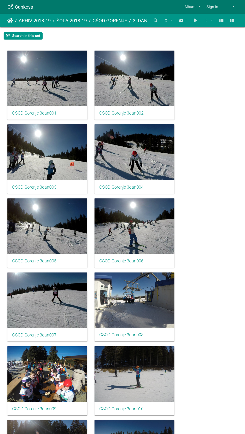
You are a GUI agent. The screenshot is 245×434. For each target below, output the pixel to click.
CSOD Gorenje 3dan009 (192, 244)
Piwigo (133, 424)
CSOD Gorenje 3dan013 (34, 381)
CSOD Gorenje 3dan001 (34, 107)
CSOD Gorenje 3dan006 (192, 176)
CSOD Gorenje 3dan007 (34, 244)
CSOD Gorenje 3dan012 (192, 312)
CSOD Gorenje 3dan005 (113, 176)
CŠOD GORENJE (110, 20)
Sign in (212, 7)
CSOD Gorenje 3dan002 (113, 107)
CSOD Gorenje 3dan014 (113, 381)
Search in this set (23, 36)
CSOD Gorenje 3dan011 (113, 312)
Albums (190, 7)
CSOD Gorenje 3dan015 (192, 381)
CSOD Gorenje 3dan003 (192, 107)
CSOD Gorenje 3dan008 (113, 244)
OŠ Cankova (20, 7)
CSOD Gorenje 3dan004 (34, 176)
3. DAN (140, 20)
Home (10, 20)
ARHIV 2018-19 (35, 20)
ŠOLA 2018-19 (71, 20)
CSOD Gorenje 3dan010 (34, 312)
